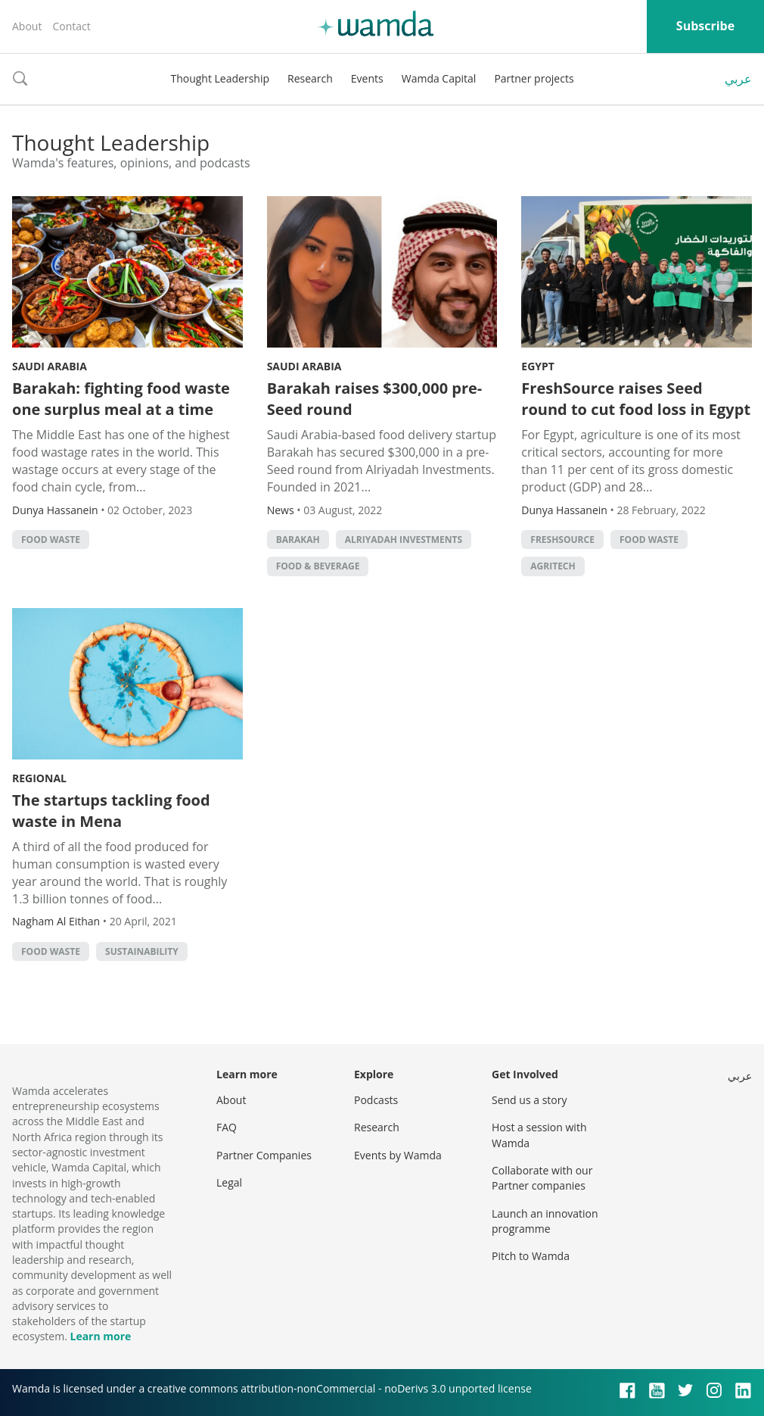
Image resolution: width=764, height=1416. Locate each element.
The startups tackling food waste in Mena (111, 810)
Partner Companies (264, 1155)
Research (310, 78)
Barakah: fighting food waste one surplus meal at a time (121, 398)
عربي (738, 79)
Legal (229, 1182)
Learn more (100, 1336)
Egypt (537, 366)
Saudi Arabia (49, 366)
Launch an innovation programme (545, 1221)
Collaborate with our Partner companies (542, 1178)
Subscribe (705, 25)
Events (367, 78)
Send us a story (529, 1100)
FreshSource (562, 539)
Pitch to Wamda (531, 1256)
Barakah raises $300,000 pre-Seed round (375, 398)
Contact (71, 26)
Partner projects (533, 78)
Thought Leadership (219, 78)
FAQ (226, 1127)
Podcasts (376, 1100)
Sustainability (142, 951)
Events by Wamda (398, 1155)
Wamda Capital (439, 78)
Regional (39, 778)
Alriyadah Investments (403, 539)
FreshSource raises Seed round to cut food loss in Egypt (635, 398)
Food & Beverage (318, 566)
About (27, 26)
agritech (552, 566)
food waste (50, 539)
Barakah (298, 539)
